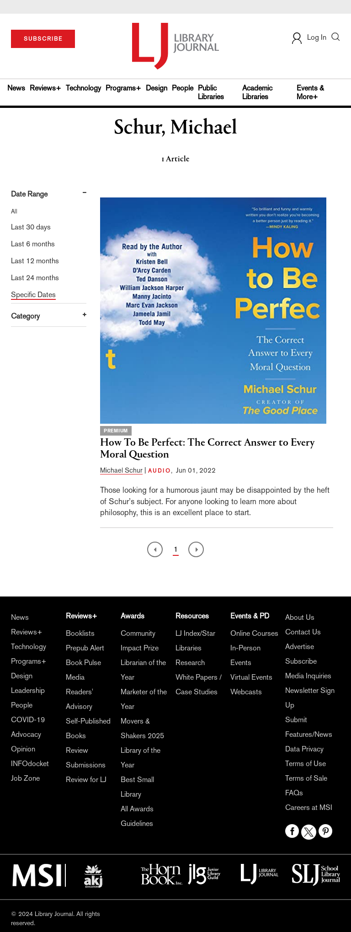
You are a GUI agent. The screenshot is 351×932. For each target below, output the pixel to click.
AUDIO (159, 471)
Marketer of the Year (144, 699)
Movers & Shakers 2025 (142, 728)
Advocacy (26, 734)
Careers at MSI (308, 807)
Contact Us (303, 632)
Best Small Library (137, 787)
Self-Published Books (88, 728)
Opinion (23, 749)
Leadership (28, 690)
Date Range (29, 194)
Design (156, 88)
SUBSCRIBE (43, 39)
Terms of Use (305, 763)
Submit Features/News (308, 727)
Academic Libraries (257, 92)
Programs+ (123, 88)
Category (25, 316)
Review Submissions (86, 757)
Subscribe (301, 661)
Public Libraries (211, 92)
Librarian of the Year (143, 670)
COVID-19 (28, 719)
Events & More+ (310, 92)
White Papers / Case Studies (199, 684)
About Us (299, 617)
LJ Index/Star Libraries (195, 640)
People (182, 88)
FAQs (294, 792)
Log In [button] (308, 37)
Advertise (299, 646)
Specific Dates (33, 294)
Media (75, 677)
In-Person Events (245, 655)
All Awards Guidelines (137, 816)
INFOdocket (30, 763)
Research (190, 662)
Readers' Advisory (79, 699)
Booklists (80, 633)
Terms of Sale (306, 778)
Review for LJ (86, 779)
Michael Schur (121, 470)
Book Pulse (83, 662)
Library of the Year (140, 757)
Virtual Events (251, 677)
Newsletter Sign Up (310, 697)
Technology (83, 88)
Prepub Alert (85, 648)
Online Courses (254, 633)
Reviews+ (45, 88)
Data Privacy (304, 749)
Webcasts (246, 691)
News (16, 88)
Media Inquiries (308, 675)
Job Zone (25, 778)
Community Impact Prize (140, 640)
